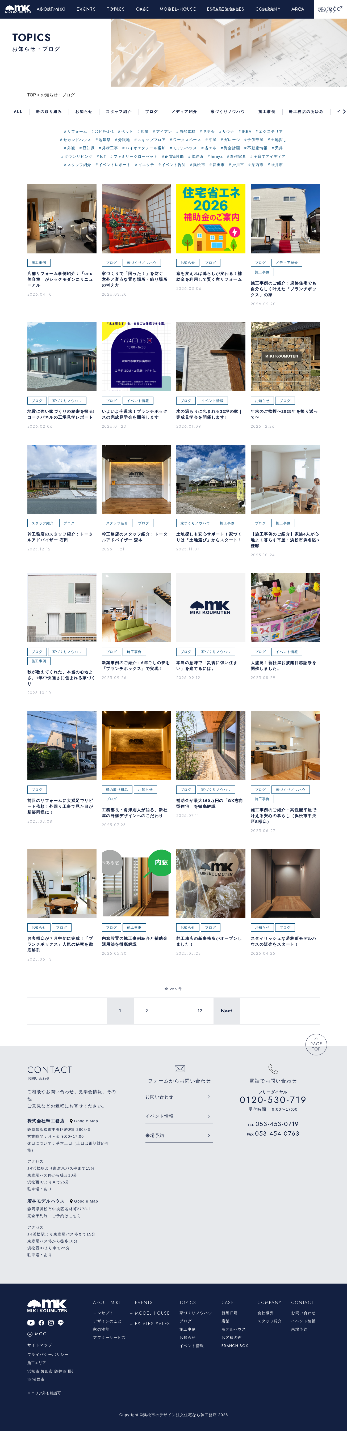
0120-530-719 (273, 1099)
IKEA (246, 131)
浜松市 (199, 165)
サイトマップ (39, 1345)
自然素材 (187, 131)
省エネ (210, 148)
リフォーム (77, 131)
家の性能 (101, 1329)
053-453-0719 (277, 1123)
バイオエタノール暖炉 (146, 148)
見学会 (209, 131)
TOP (31, 95)
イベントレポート (115, 165)
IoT (103, 156)
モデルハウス (185, 148)
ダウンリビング (78, 156)
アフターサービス (109, 1337)
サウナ (228, 131)
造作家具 (238, 156)
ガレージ (232, 140)
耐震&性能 (174, 156)
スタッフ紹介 (79, 165)
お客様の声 (231, 1337)
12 (200, 1011)
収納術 (197, 156)
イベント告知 (174, 165)
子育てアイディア (270, 156)
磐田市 (218, 165)
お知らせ (187, 1337)
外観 (71, 148)
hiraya (217, 156)
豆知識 (89, 148)
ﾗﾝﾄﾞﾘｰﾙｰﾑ (104, 131)
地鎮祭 (105, 140)
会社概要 (265, 1312)
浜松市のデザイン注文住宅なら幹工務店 (180, 1415)
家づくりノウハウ (195, 1312)
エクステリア (271, 131)
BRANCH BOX (234, 1345)
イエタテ (146, 165)
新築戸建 (229, 1312)
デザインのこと (107, 1321)
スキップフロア (151, 140)
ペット (127, 131)
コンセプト (103, 1312)
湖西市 (258, 165)
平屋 (212, 140)
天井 (279, 148)
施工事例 (187, 1329)
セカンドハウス (77, 140)
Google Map (84, 1121)
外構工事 (110, 148)
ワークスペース (187, 140)
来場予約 (154, 1135)
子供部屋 (255, 140)
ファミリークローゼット (136, 156)
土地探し (279, 140)
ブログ (185, 1321)
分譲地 (124, 140)
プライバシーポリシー (48, 1354)
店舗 (145, 131)
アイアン (164, 131)
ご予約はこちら (66, 1216)
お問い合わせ (159, 1096)
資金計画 (232, 148)
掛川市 (238, 165)
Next (226, 1011)
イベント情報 (159, 1116)
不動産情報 (257, 148)
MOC (37, 1334)
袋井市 (277, 165)
